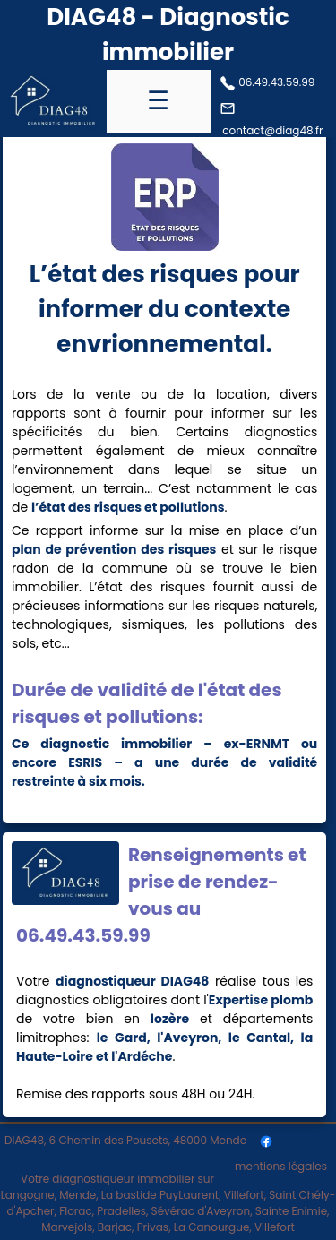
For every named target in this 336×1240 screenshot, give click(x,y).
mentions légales (281, 1166)
